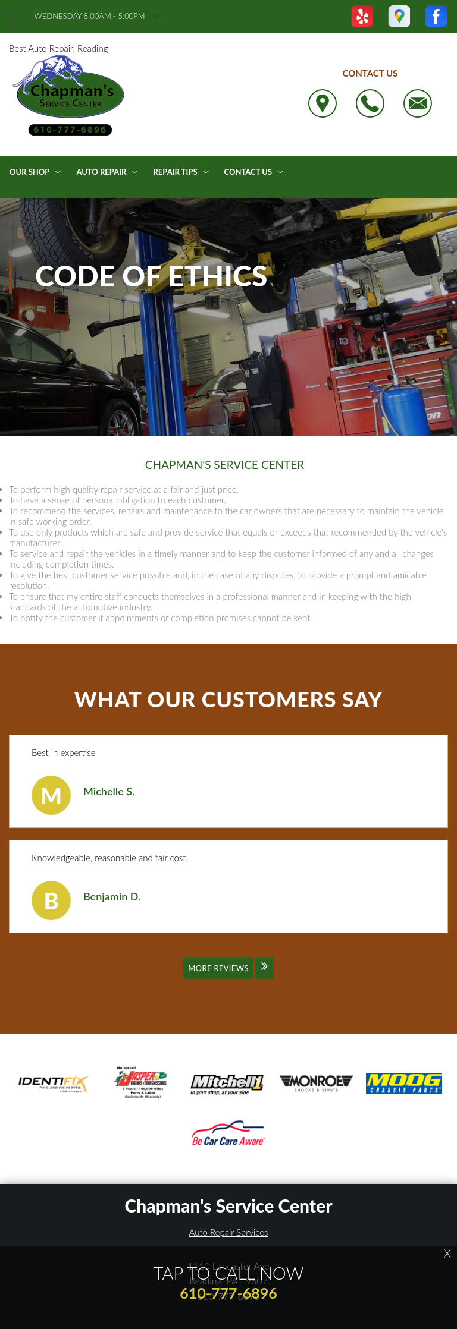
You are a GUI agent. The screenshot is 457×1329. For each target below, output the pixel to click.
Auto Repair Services (228, 1232)
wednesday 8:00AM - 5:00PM (90, 16)
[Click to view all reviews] (228, 976)
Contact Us (248, 172)
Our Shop (29, 172)
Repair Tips (175, 172)
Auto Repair (101, 172)
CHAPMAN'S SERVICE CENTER (224, 464)
